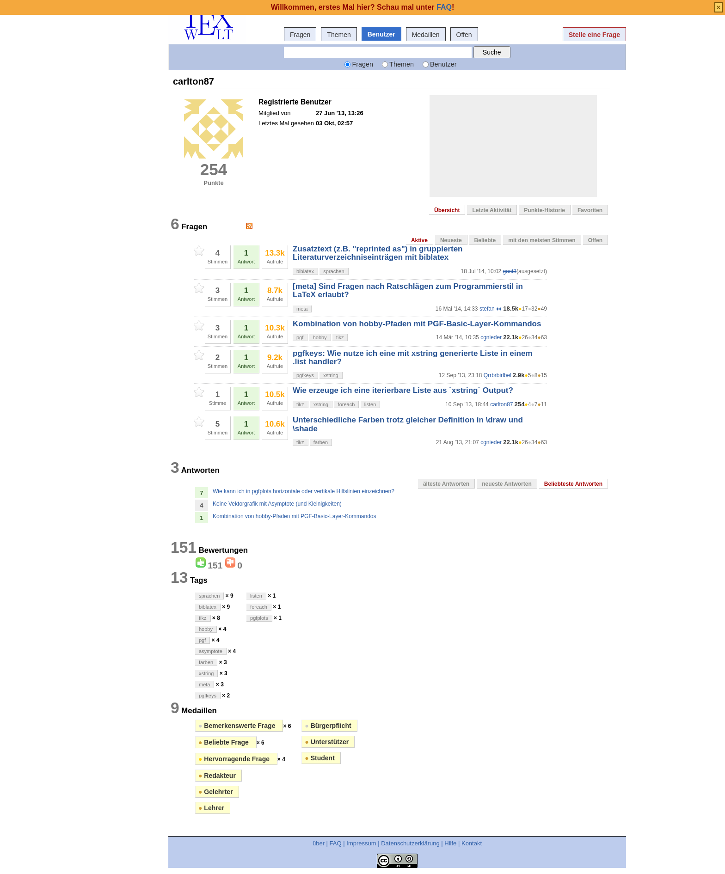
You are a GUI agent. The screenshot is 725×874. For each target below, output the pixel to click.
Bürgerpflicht (328, 725)
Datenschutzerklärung (410, 843)
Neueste (451, 240)
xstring (330, 375)
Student (319, 758)
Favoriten (590, 210)
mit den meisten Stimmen (541, 240)
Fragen (300, 34)
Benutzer (381, 34)
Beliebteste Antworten (573, 484)
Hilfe (450, 843)
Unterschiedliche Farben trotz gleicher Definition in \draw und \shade (408, 424)
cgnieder (491, 337)
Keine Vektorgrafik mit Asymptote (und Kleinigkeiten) (277, 504)
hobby (320, 337)
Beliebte (485, 240)
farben (320, 442)
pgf (299, 337)
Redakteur (217, 775)
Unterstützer (327, 742)
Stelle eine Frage (594, 34)
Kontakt (471, 843)
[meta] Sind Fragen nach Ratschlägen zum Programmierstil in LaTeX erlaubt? (408, 290)
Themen (338, 34)
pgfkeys (305, 375)
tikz (340, 337)
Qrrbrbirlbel (497, 375)
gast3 (509, 271)
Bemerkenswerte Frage (237, 725)
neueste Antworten (507, 484)
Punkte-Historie (544, 210)
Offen (464, 34)
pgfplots (259, 618)
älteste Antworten (446, 484)
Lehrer (211, 808)
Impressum (361, 843)
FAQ (336, 843)
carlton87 (501, 404)
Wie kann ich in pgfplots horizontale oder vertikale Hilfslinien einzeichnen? (303, 491)
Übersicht (447, 210)
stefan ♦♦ (490, 309)
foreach (346, 404)
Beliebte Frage (224, 742)
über (319, 843)
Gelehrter (215, 791)
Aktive (419, 240)
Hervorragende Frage (234, 759)
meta (301, 309)
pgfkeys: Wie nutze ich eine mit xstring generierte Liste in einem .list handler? (412, 357)
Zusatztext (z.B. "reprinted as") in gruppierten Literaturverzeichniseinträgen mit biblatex (378, 253)
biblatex (305, 271)
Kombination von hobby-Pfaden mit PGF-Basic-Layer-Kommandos (417, 323)
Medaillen (426, 34)
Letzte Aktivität (491, 210)
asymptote (210, 651)
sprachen (333, 271)
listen (370, 404)
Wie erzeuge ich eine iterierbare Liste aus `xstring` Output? (403, 390)
